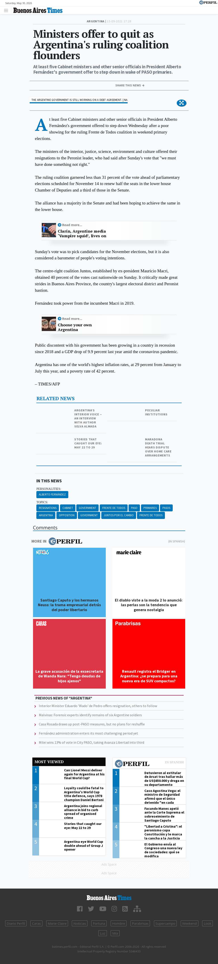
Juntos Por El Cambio (119, 515)
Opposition (67, 515)
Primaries (150, 508)
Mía (115, 933)
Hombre (118, 923)
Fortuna (99, 923)
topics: (42, 502)
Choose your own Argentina (75, 327)
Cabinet (67, 508)
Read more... (72, 225)
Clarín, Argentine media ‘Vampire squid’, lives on (82, 233)
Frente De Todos (113, 508)
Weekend (189, 923)
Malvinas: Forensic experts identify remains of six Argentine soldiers (90, 715)
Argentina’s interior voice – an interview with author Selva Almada (88, 418)
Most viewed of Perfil (149, 764)
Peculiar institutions (156, 412)
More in (56, 541)
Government (87, 508)
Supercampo (165, 923)
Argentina (46, 515)
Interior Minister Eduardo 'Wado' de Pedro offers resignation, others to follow (98, 706)
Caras (36, 923)
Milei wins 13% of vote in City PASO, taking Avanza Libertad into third (91, 742)
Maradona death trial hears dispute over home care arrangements (158, 447)
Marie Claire (57, 923)
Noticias (79, 923)
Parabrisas (140, 923)
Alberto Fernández (52, 494)
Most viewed (49, 761)
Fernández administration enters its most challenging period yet (88, 733)
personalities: (48, 489)
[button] (181, 103)
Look (207, 923)
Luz (102, 933)
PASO (134, 508)
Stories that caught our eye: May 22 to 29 (88, 443)
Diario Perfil (16, 923)
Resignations (47, 508)
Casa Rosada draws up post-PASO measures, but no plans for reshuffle (92, 724)
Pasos (166, 508)
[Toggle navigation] (7, 10)
